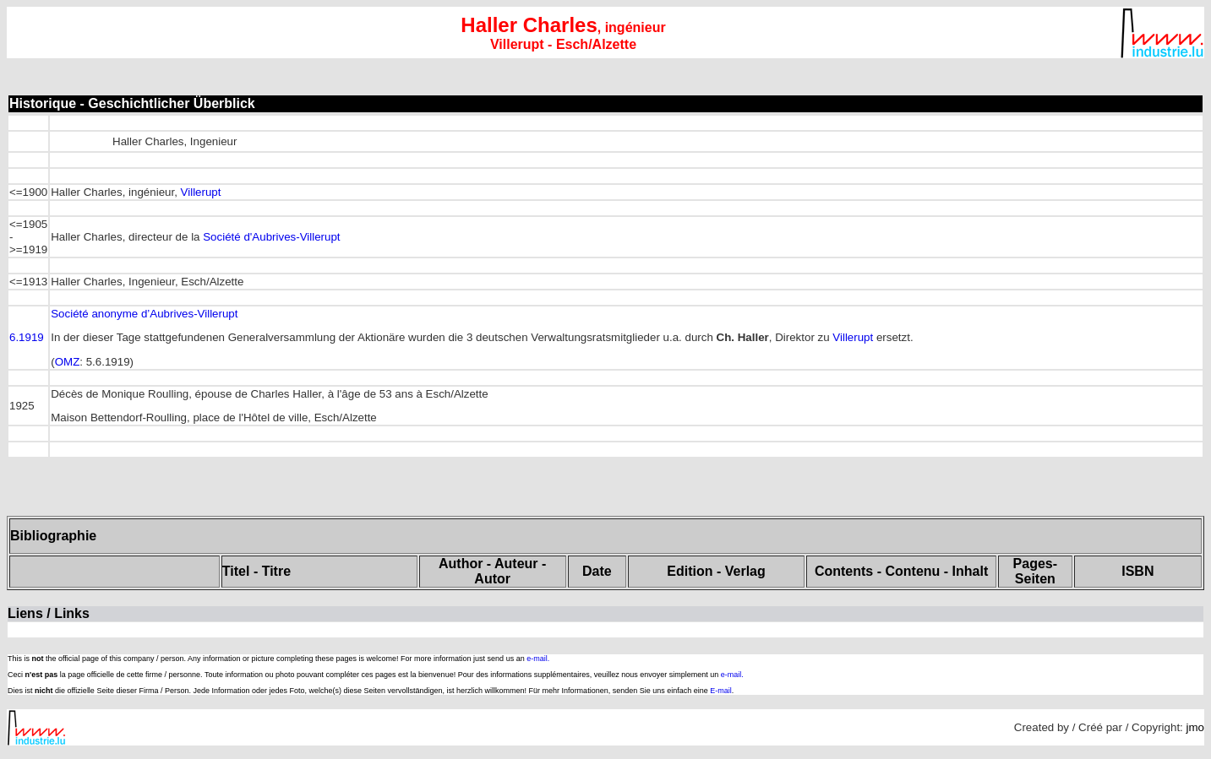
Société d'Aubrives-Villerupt (271, 236)
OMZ (67, 361)
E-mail (721, 690)
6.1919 (26, 337)
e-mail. (537, 658)
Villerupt (201, 192)
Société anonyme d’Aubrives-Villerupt (144, 313)
